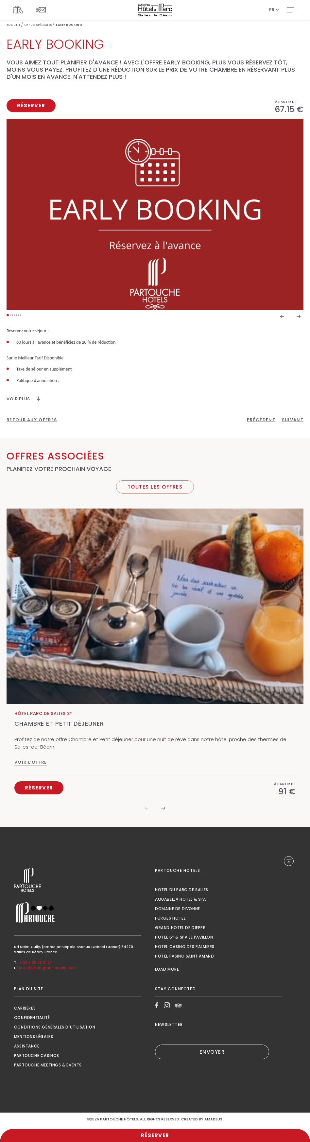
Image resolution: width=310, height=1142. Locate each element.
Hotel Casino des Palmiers (185, 946)
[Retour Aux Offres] (32, 420)
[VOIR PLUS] (23, 399)
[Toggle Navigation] (292, 9)
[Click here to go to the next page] (292, 420)
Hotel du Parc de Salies (181, 889)
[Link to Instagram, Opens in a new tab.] (167, 1005)
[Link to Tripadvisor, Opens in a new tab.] (178, 1005)
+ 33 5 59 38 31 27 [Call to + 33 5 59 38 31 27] (35, 962)
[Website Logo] (155, 9)
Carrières (25, 1008)
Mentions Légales (33, 1036)
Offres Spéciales (38, 25)
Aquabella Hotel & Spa (180, 899)
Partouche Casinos (36, 1055)
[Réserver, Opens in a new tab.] (31, 105)
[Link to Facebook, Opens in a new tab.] (156, 1005)
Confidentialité (32, 1017)
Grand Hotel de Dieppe (180, 927)
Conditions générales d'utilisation (54, 1027)
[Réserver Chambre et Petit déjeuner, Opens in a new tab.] (38, 787)
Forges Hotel (170, 918)
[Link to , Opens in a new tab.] (77, 880)
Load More (167, 969)
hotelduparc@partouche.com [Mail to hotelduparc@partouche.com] (47, 967)
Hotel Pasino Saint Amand (184, 956)
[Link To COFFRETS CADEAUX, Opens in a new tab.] (19, 9)
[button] (8, 315)
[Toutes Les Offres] (155, 486)
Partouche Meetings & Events (48, 1065)
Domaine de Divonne (177, 908)
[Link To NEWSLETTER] (42, 9)
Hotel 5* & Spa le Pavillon (184, 937)
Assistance (27, 1046)
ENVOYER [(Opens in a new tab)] (212, 1051)
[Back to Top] (289, 861)
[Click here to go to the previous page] (261, 420)
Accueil (13, 25)
